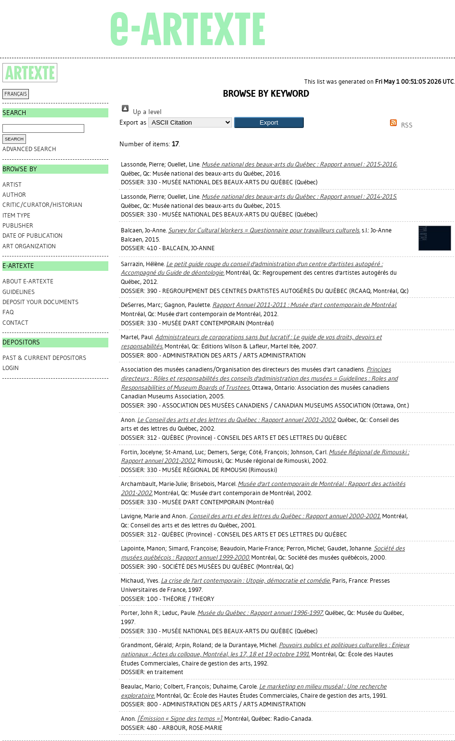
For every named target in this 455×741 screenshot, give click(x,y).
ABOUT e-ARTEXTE (27, 281)
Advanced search (29, 149)
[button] (269, 122)
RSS (400, 125)
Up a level (140, 112)
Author (14, 194)
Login (10, 367)
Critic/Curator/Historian (42, 204)
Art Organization (29, 246)
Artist (12, 184)
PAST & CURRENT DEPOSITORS (44, 357)
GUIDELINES (18, 291)
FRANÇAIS (15, 94)
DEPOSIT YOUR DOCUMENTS (40, 302)
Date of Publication (32, 235)
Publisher (17, 225)
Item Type (16, 215)
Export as (132, 122)
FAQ (7, 312)
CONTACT (15, 322)
